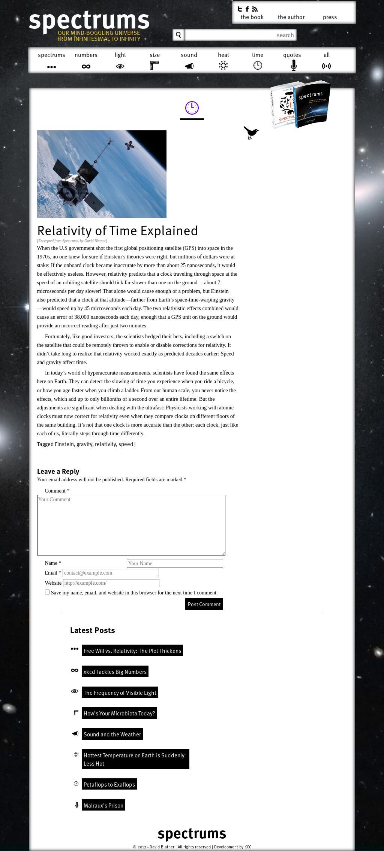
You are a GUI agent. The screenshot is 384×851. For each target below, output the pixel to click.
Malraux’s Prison (103, 805)
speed (125, 444)
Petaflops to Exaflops (109, 784)
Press (330, 15)
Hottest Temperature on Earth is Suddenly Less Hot (134, 759)
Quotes (292, 54)
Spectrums (89, 19)
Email (53, 573)
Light (120, 54)
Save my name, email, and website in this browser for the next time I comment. (134, 593)
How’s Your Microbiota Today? (119, 713)
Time (257, 54)
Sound (189, 54)
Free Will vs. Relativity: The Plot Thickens (132, 650)
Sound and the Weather (112, 734)
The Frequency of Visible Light (120, 692)
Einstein (64, 444)
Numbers (86, 54)
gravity (84, 444)
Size (155, 54)
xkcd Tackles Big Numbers (115, 671)
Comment (57, 491)
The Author (291, 15)
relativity (105, 444)
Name (53, 563)
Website (53, 583)
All (327, 54)
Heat (223, 54)
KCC (247, 847)
